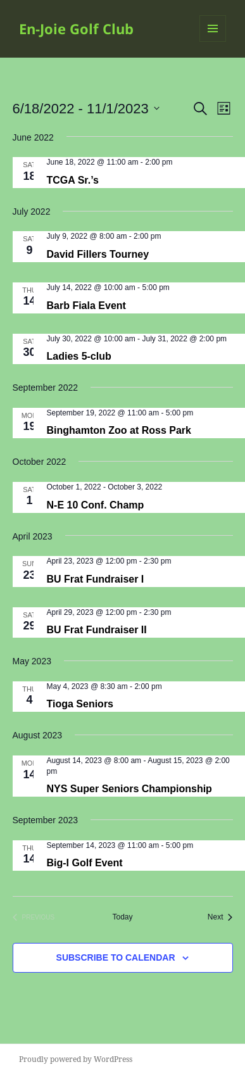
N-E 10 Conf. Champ (95, 505)
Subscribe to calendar (115, 957)
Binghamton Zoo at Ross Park (119, 430)
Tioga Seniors (80, 703)
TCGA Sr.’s (73, 180)
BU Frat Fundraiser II (97, 629)
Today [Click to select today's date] (122, 917)
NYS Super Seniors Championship (129, 788)
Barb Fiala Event (86, 305)
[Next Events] (220, 917)
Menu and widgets (213, 41)
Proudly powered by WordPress (75, 1059)
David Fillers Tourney (98, 254)
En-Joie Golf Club (76, 28)
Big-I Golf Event (85, 862)
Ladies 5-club (79, 356)
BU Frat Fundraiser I (95, 579)
